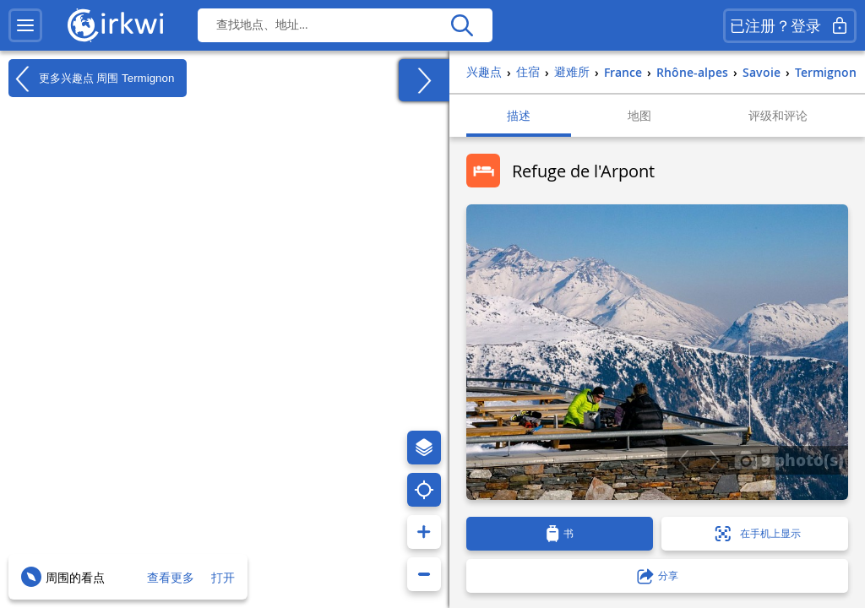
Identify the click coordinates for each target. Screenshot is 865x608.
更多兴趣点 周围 (91, 78)
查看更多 (170, 577)
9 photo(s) (789, 459)
